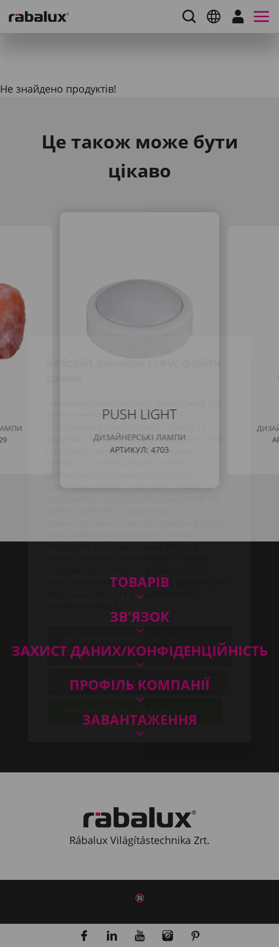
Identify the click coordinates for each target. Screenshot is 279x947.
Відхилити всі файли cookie (136, 616)
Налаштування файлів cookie (121, 580)
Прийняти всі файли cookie (134, 645)
